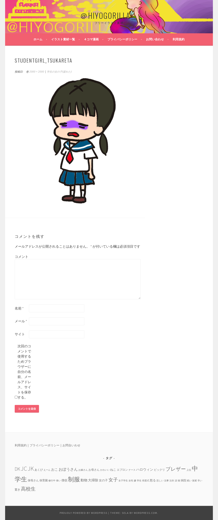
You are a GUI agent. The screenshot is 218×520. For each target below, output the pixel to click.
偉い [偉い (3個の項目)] (58, 480)
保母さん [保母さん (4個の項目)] (33, 480)
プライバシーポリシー (122, 39)
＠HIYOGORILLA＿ (109, 15)
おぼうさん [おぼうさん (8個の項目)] (68, 469)
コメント (21, 256)
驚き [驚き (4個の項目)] (17, 489)
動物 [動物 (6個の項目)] (84, 480)
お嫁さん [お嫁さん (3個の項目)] (83, 470)
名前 (19, 308)
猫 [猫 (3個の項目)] (179, 480)
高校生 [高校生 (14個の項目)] (28, 489)
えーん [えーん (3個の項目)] (47, 470)
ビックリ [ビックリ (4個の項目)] (159, 469)
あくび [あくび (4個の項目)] (39, 469)
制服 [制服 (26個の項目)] (74, 479)
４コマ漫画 (91, 39)
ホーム (37, 39)
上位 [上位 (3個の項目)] (188, 470)
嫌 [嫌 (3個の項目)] (135, 480)
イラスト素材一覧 (63, 39)
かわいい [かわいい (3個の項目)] (105, 470)
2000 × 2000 (36, 71)
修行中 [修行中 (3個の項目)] (51, 480)
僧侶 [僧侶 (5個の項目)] (64, 480)
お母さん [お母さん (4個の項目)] (94, 469)
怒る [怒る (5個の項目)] (153, 480)
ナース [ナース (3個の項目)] (132, 470)
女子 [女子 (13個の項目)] (113, 480)
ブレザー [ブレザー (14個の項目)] (176, 469)
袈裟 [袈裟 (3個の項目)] (194, 480)
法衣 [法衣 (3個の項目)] (171, 480)
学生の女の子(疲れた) (59, 71)
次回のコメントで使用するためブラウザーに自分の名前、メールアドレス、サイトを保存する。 (24, 371)
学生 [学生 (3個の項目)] (139, 480)
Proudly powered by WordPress (83, 512)
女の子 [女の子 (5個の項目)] (103, 480)
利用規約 (179, 39)
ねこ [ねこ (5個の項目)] (113, 470)
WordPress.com (145, 512)
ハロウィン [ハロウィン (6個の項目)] (144, 469)
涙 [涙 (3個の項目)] (176, 480)
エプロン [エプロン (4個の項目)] (122, 469)
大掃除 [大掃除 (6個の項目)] (93, 480)
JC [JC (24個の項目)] (24, 468)
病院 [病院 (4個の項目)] (183, 480)
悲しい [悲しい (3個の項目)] (159, 480)
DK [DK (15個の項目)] (17, 469)
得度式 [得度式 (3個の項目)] (145, 480)
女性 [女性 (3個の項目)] (130, 480)
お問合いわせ (71, 445)
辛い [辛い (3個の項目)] (200, 480)
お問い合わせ (155, 39)
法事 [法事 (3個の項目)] (166, 480)
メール (21, 321)
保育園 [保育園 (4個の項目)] (43, 480)
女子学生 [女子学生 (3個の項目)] (123, 480)
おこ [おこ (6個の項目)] (54, 469)
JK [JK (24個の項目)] (31, 468)
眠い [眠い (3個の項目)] (189, 480)
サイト (20, 334)
